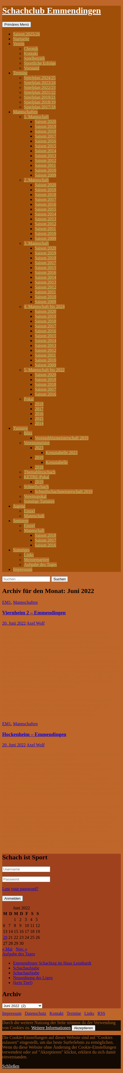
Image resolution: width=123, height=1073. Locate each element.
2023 (39, 447)
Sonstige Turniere (39, 501)
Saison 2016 (45, 141)
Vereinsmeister (37, 443)
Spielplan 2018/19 (40, 102)
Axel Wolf (36, 623)
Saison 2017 (45, 136)
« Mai (7, 949)
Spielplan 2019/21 (40, 97)
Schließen (10, 1066)
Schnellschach (36, 486)
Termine (20, 73)
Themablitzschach (39, 472)
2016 (39, 413)
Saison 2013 (45, 155)
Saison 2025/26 (26, 34)
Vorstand (31, 68)
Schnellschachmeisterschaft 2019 (64, 491)
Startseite (21, 39)
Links (29, 554)
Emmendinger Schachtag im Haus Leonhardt (52, 963)
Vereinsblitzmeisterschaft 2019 (62, 438)
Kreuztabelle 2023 (62, 452)
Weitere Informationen (51, 1027)
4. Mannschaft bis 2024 (44, 306)
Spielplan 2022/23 (40, 87)
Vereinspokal (35, 496)
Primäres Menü (16, 24)
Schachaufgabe (26, 968)
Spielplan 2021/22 (40, 92)
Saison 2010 (45, 170)
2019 (39, 457)
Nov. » (21, 949)
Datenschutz (35, 1013)
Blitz (28, 433)
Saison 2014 (45, 150)
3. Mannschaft (36, 243)
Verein (18, 43)
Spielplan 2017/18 (40, 107)
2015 (39, 418)
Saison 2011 (45, 165)
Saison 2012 (45, 160)
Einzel (29, 511)
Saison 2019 (45, 126)
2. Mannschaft (36, 180)
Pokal (29, 399)
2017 (39, 408)
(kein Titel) (23, 982)
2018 (39, 404)
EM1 (6, 602)
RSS (101, 1013)
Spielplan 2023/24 (40, 82)
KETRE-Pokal (36, 477)
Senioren (21, 520)
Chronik (31, 48)
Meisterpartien (36, 559)
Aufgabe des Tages (40, 564)
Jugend (19, 506)
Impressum (22, 569)
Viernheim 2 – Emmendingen (34, 612)
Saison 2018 (45, 131)
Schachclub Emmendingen (51, 10)
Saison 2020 (45, 121)
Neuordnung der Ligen (33, 977)
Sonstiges (21, 550)
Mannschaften (25, 112)
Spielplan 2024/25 (40, 77)
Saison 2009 (45, 175)
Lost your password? (20, 888)
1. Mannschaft (36, 116)
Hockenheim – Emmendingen (34, 734)
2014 (39, 423)
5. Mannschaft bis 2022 (44, 369)
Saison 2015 (45, 146)
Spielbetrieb (34, 58)
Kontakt (31, 53)
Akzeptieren (83, 1028)
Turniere (20, 428)
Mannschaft (34, 516)
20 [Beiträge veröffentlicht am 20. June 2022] (5, 937)
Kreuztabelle (57, 462)
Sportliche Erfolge (40, 63)
